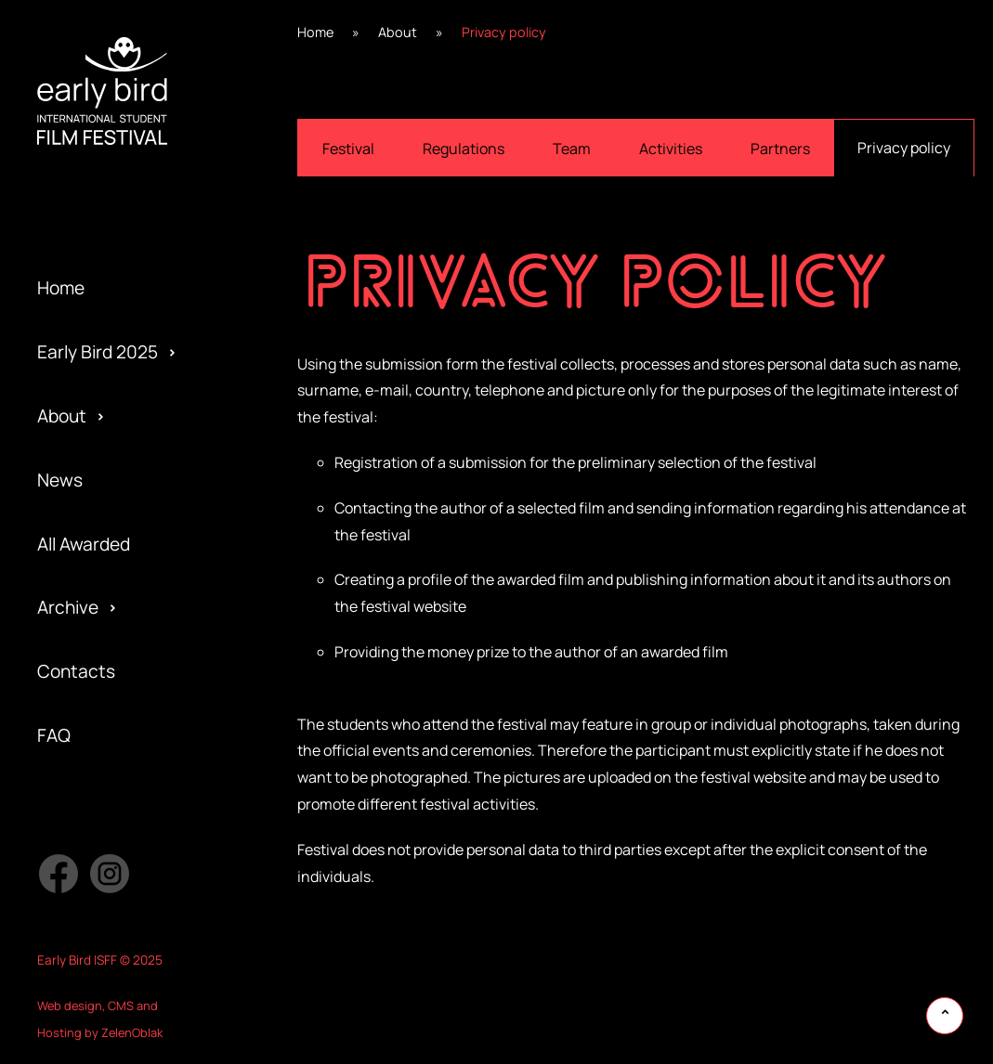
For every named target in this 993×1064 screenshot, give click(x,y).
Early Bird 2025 (97, 352)
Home (61, 288)
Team (572, 148)
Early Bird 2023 (97, 213)
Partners (780, 148)
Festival (348, 148)
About (61, 416)
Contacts (76, 671)
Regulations (463, 148)
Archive (67, 607)
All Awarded (83, 544)
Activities (670, 148)
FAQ (54, 735)
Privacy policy (903, 147)
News (60, 480)
